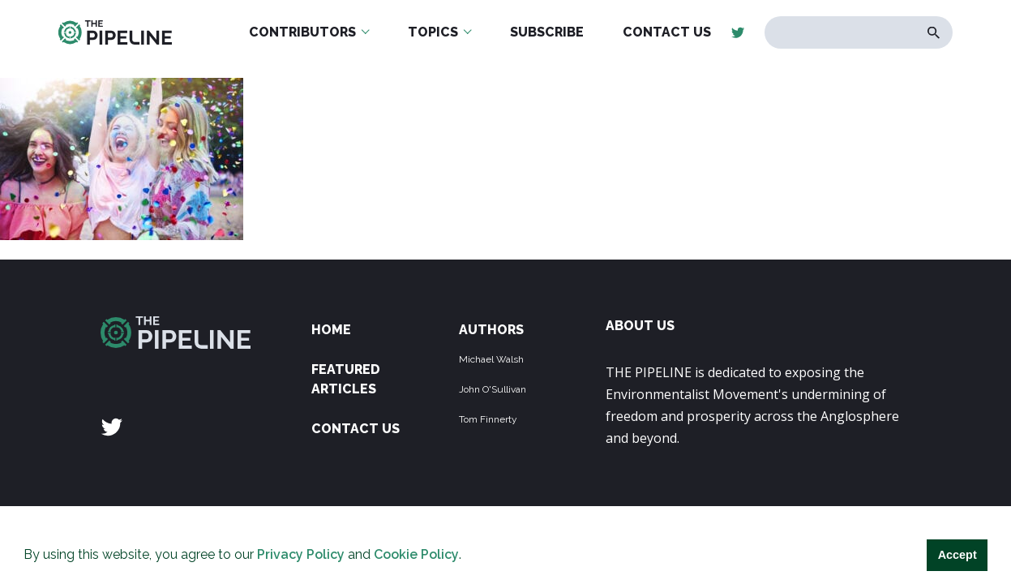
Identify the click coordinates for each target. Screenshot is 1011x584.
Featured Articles (345, 379)
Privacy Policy (301, 554)
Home (331, 329)
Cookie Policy (416, 554)
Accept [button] (957, 554)
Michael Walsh (491, 359)
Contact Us (355, 428)
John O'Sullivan (492, 389)
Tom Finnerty (488, 419)
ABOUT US (640, 325)
